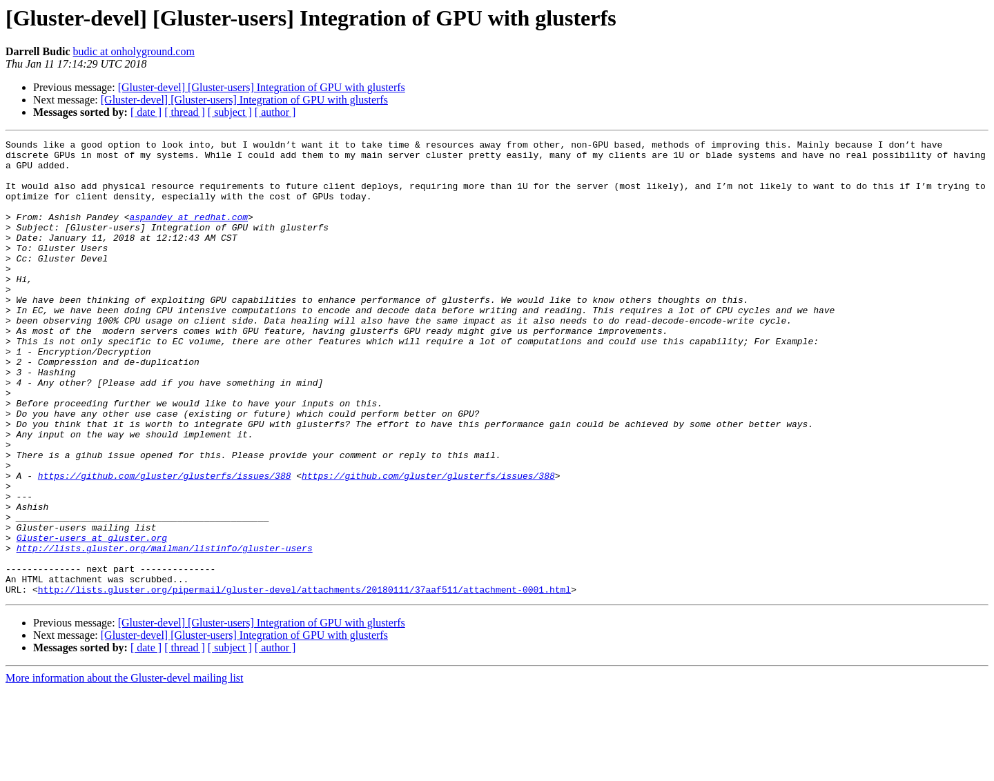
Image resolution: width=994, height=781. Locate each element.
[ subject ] (230, 112)
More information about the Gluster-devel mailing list (125, 769)
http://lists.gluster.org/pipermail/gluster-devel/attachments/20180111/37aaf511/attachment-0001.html (304, 680)
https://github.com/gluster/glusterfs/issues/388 (164, 543)
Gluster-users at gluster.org (92, 618)
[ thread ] (184, 112)
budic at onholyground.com (133, 51)
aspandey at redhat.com (188, 233)
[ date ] (146, 112)
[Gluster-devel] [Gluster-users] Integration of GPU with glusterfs (261, 87)
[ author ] (275, 112)
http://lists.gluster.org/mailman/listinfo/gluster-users (165, 630)
